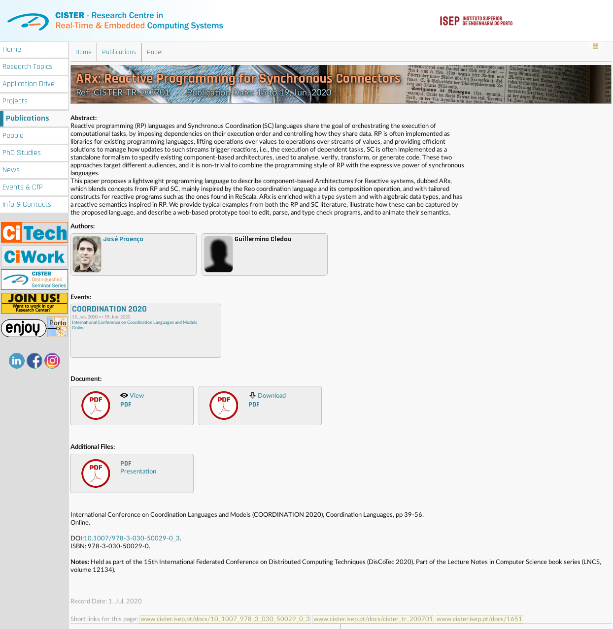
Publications (27, 117)
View (132, 400)
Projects (15, 100)
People (13, 134)
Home (11, 48)
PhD (21, 152)
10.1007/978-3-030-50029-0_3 (132, 538)
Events (22, 186)
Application (28, 83)
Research (27, 66)
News (11, 169)
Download (267, 400)
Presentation (138, 466)
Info (26, 203)
